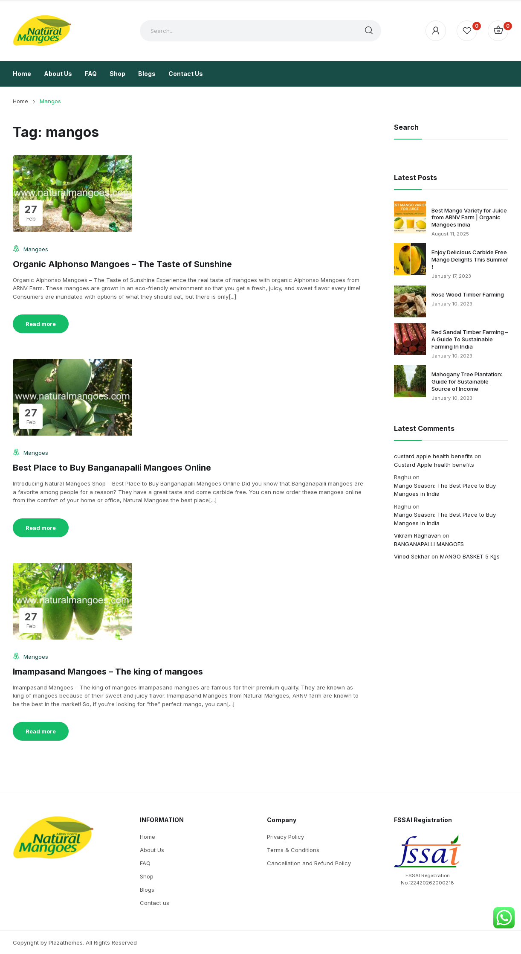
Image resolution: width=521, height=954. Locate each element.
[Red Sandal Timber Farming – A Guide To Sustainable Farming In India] (410, 339)
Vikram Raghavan (417, 535)
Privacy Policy (285, 836)
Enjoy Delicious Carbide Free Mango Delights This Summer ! (469, 259)
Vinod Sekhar (412, 556)
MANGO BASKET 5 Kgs (470, 556)
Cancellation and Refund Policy (309, 863)
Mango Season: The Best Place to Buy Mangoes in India (445, 489)
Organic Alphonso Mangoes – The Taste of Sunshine (122, 264)
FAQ (145, 863)
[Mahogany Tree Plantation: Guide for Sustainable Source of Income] (410, 381)
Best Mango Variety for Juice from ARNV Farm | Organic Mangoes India (469, 217)
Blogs (147, 889)
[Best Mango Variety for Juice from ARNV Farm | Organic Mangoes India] (410, 217)
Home (147, 836)
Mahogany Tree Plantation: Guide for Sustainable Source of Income (466, 381)
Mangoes (35, 249)
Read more (41, 323)
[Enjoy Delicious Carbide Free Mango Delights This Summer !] (410, 259)
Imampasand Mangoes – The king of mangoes (108, 671)
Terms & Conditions (293, 849)
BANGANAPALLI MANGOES (429, 544)
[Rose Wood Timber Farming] (410, 301)
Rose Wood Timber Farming (467, 294)
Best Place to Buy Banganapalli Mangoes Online (112, 467)
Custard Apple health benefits (434, 464)
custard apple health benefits (433, 456)
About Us (152, 849)
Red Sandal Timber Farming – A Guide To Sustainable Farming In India (469, 339)
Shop (146, 876)
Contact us (154, 902)
